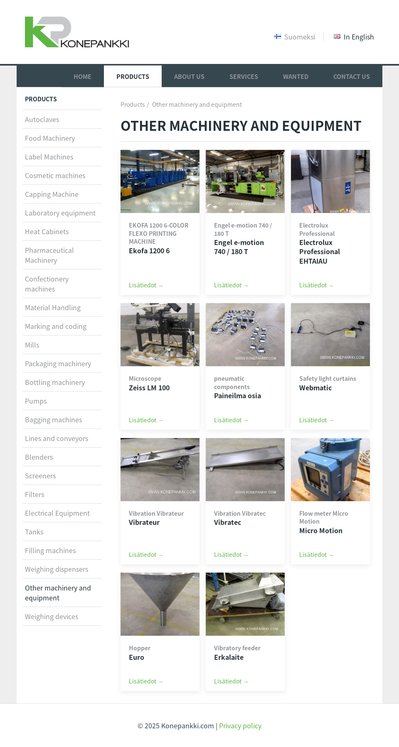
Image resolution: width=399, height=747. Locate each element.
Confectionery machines (47, 284)
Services (243, 76)
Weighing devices (51, 616)
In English (354, 37)
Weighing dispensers (56, 569)
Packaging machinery (58, 363)
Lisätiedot (142, 285)
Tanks (34, 531)
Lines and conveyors (56, 438)
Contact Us (351, 76)
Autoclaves (42, 119)
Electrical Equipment (57, 513)
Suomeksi (294, 37)
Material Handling (53, 307)
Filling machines (50, 550)
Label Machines (49, 157)
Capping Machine (52, 194)
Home (82, 76)
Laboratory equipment (60, 213)
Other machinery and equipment (197, 104)
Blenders (39, 457)
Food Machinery (50, 138)
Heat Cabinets (47, 231)
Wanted (295, 76)
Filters (34, 494)
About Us (189, 76)
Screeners (40, 475)
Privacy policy (240, 725)
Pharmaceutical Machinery (49, 255)
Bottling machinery (55, 382)
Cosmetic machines (55, 175)
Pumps (36, 401)
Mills (32, 345)
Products (132, 76)
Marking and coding (55, 326)
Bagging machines (53, 419)
